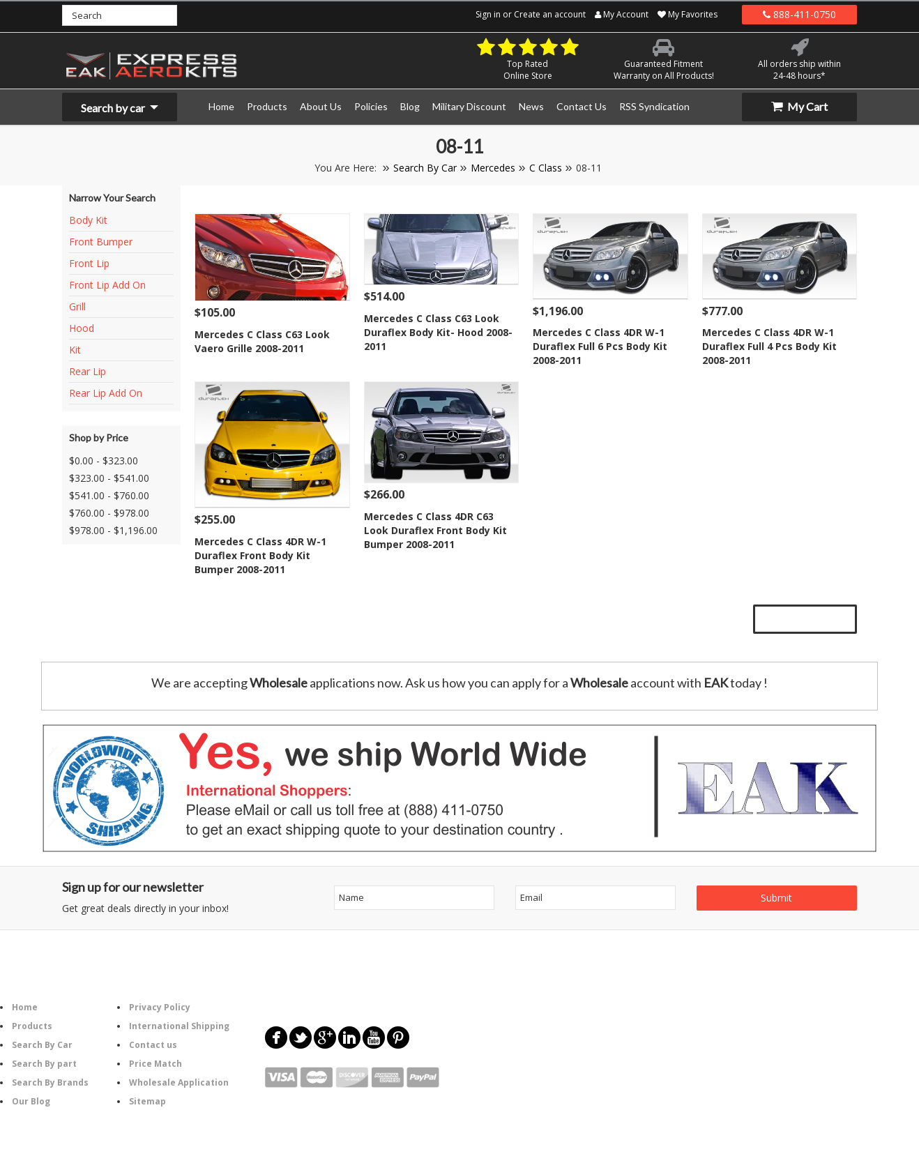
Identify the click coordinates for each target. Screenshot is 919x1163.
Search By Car (425, 167)
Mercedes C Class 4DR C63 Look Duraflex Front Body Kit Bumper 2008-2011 (435, 530)
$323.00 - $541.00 (109, 478)
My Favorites (687, 14)
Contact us (153, 1045)
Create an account (550, 14)
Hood (81, 328)
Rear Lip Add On (105, 393)
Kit (75, 349)
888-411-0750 (799, 14)
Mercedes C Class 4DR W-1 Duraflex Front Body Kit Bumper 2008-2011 (260, 555)
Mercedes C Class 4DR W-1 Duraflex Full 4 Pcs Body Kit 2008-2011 (769, 346)
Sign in (488, 14)
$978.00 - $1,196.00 (113, 530)
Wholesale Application (179, 1082)
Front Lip (89, 263)
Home (25, 1007)
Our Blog (31, 1101)
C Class (545, 167)
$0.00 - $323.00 (103, 460)
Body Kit (88, 220)
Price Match (155, 1064)
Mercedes (493, 167)
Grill (77, 306)
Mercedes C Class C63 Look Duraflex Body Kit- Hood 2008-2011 (438, 332)
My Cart (799, 106)
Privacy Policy (159, 1007)
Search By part (44, 1064)
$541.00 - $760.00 (109, 495)
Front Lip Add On (107, 284)
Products (32, 1026)
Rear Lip (87, 371)
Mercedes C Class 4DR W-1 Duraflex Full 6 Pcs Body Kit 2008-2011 (600, 346)
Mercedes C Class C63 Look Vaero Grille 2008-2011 (262, 341)
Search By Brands (50, 1082)
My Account (621, 14)
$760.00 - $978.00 (109, 512)
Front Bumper (100, 241)
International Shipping (179, 1026)
